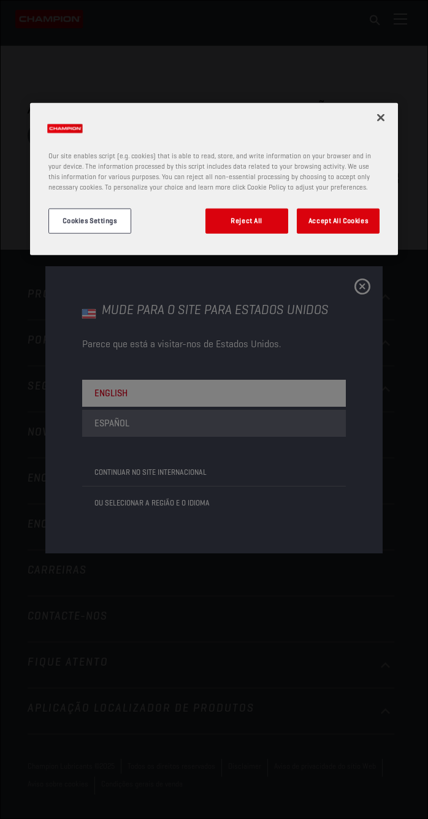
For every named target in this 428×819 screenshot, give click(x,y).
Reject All (246, 220)
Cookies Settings (90, 220)
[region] (214, 179)
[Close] (380, 117)
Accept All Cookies (338, 220)
